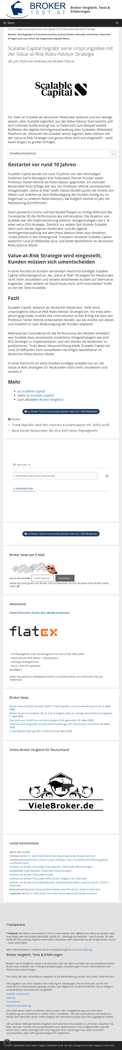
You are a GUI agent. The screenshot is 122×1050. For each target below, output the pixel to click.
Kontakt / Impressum (18, 993)
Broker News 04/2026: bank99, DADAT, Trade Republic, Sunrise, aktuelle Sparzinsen (56, 706)
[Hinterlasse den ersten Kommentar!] (55, 476)
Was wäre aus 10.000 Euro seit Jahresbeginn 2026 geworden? (43, 720)
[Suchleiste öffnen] (117, 23)
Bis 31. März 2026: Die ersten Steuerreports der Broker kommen (59, 855)
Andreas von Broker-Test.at (25, 866)
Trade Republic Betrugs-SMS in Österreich (33, 731)
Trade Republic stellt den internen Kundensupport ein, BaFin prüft (60, 425)
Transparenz (13, 1001)
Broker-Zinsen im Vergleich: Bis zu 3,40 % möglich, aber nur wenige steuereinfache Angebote (61, 713)
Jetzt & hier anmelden (20, 578)
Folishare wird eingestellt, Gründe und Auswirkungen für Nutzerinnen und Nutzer (55, 724)
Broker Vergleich (51, 399)
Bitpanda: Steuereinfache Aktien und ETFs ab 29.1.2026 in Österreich (59, 884)
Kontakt (25, 851)
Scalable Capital (33, 391)
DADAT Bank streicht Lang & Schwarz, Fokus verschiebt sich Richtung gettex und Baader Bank (59, 861)
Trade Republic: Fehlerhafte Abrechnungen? (68, 866)
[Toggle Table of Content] (112, 153)
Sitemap (10, 997)
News (16, 419)
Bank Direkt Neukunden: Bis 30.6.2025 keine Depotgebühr (55, 430)
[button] (7, 1043)
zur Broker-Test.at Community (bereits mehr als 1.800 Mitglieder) (61, 411)
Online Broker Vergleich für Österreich (65, 878)
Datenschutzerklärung (18, 1005)
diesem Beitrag (83, 949)
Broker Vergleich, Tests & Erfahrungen (90, 9)
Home (10, 29)
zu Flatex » (16, 669)
